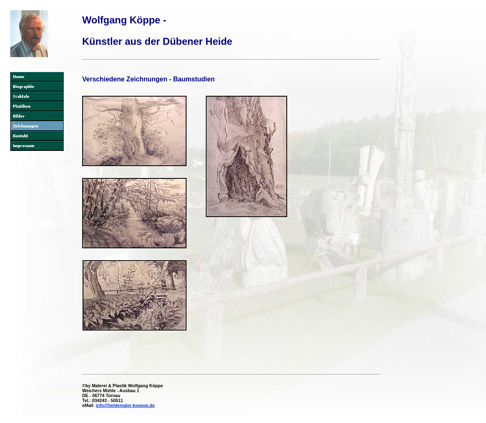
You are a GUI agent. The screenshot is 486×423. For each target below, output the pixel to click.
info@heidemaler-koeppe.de (125, 405)
